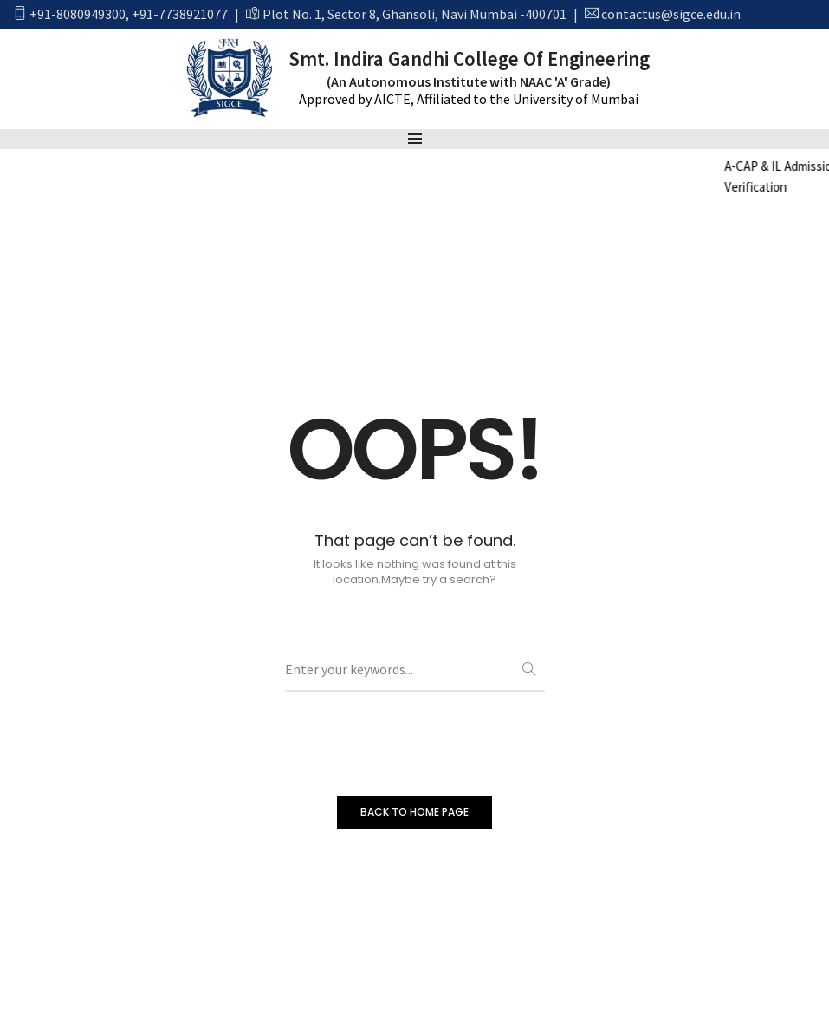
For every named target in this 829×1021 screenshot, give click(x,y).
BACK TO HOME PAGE (414, 811)
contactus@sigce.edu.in (671, 14)
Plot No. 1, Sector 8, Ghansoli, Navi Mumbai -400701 (414, 14)
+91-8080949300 (77, 14)
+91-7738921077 (180, 14)
